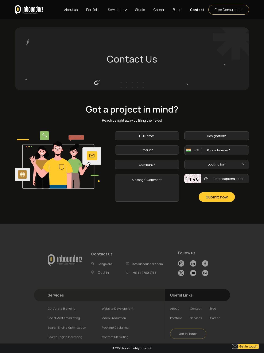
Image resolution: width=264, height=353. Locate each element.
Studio (140, 9)
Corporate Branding (61, 314)
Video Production (114, 323)
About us (71, 9)
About (174, 314)
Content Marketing (115, 342)
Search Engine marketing (65, 342)
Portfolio (93, 9)
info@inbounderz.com (147, 269)
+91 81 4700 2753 (144, 278)
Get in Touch (188, 339)
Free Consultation (228, 9)
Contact (197, 9)
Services (114, 9)
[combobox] (191, 150)
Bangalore (105, 269)
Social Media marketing (64, 323)
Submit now (217, 197)
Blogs (177, 9)
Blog (213, 314)
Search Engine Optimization (67, 333)
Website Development (117, 314)
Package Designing (115, 333)
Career (159, 9)
